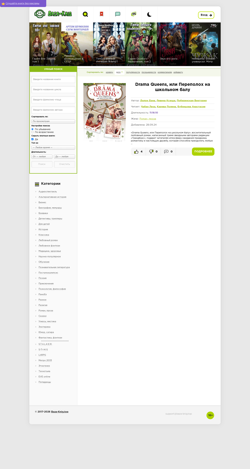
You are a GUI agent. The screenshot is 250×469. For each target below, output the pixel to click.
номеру (109, 72)
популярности (133, 72)
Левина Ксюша (166, 101)
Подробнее (203, 151)
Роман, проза (148, 119)
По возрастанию (44, 132)
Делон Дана (147, 101)
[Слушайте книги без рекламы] (23, 3)
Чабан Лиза (148, 107)
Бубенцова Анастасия (191, 107)
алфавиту (178, 72)
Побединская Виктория (192, 101)
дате (118, 72)
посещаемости (149, 72)
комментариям (165, 72)
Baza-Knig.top (59, 412)
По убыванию (43, 129)
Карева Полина (166, 107)
